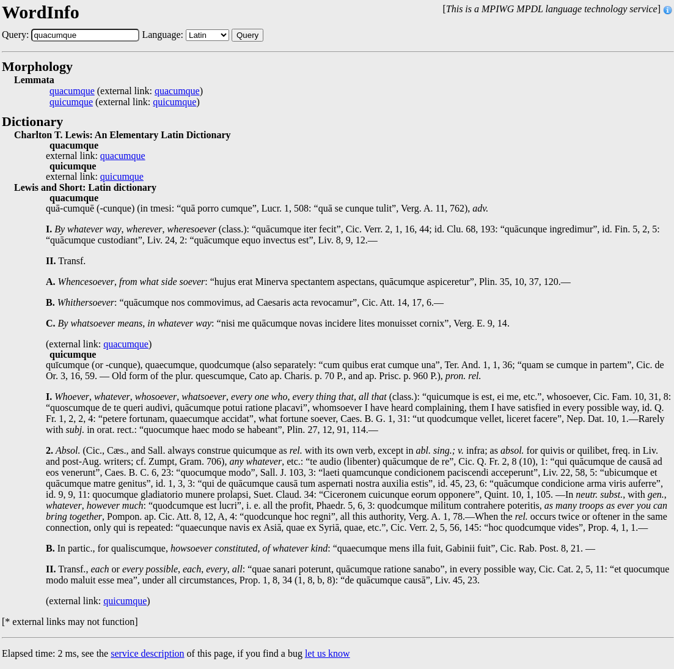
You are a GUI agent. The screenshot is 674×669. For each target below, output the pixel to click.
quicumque (71, 102)
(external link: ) (126, 91)
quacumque (72, 91)
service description (147, 653)
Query (247, 35)
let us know (327, 653)
